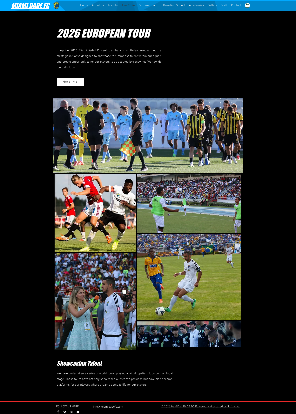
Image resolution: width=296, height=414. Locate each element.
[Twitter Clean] (64, 412)
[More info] (70, 82)
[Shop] (247, 5)
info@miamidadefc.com (108, 407)
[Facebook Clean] (58, 412)
